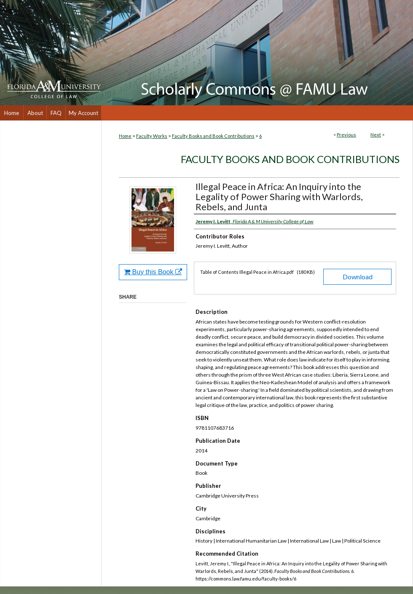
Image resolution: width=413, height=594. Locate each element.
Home (125, 136)
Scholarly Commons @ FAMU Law (257, 52)
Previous (346, 134)
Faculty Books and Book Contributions (213, 136)
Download (358, 277)
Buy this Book (153, 272)
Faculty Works (151, 136)
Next (375, 134)
